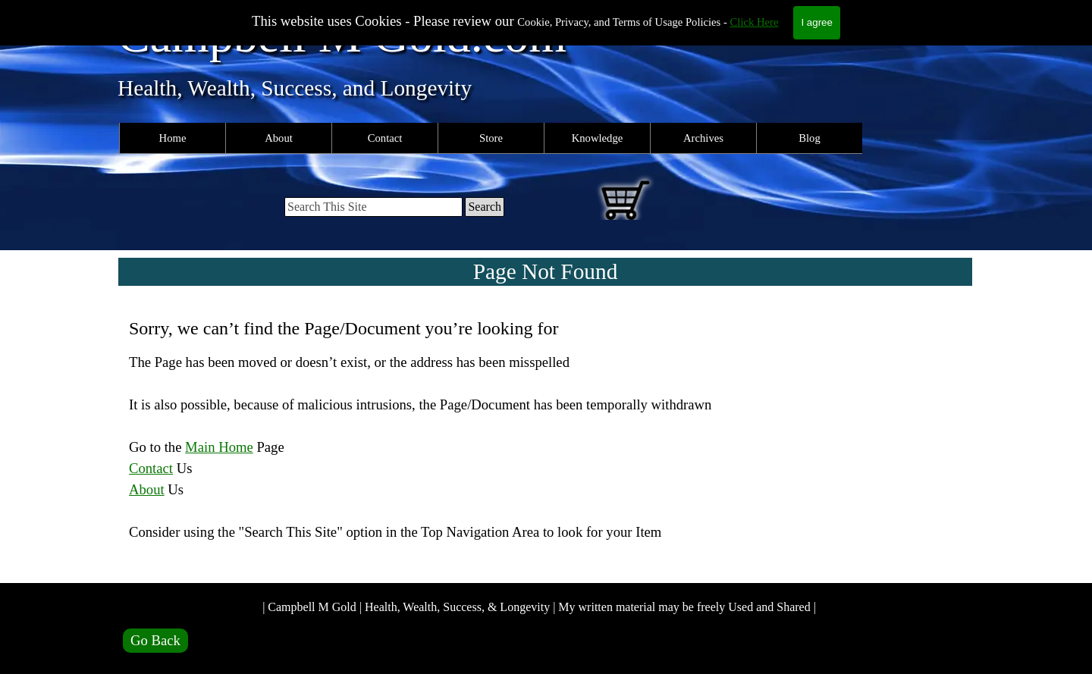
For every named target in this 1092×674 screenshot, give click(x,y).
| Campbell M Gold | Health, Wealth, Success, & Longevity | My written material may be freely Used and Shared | (539, 606)
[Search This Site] (373, 207)
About (279, 138)
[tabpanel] (546, 439)
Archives (703, 138)
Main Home (219, 447)
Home (173, 138)
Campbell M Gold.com (342, 35)
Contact (385, 138)
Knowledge (597, 138)
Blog (810, 138)
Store (491, 138)
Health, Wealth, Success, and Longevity (295, 88)
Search (484, 206)
